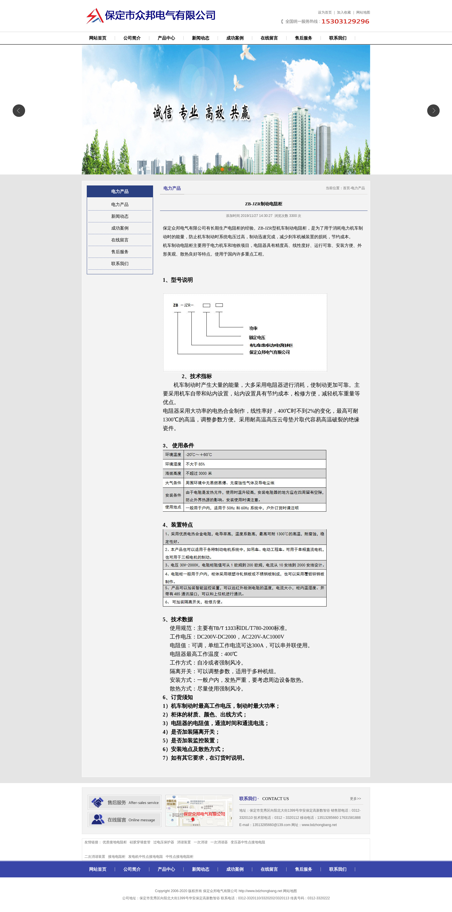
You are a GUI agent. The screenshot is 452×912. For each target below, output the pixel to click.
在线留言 (269, 38)
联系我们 (337, 38)
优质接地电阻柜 (115, 842)
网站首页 (97, 38)
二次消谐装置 (94, 857)
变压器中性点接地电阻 (248, 842)
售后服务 (303, 38)
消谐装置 (184, 842)
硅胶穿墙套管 (140, 842)
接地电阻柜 (116, 857)
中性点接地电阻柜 (179, 857)
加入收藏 (344, 12)
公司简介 (132, 38)
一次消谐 (201, 842)
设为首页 (325, 12)
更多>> (355, 799)
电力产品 (120, 204)
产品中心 (166, 38)
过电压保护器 (163, 842)
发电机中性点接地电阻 (145, 857)
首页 (346, 188)
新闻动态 (200, 38)
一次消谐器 (219, 842)
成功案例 (235, 38)
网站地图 (363, 12)
